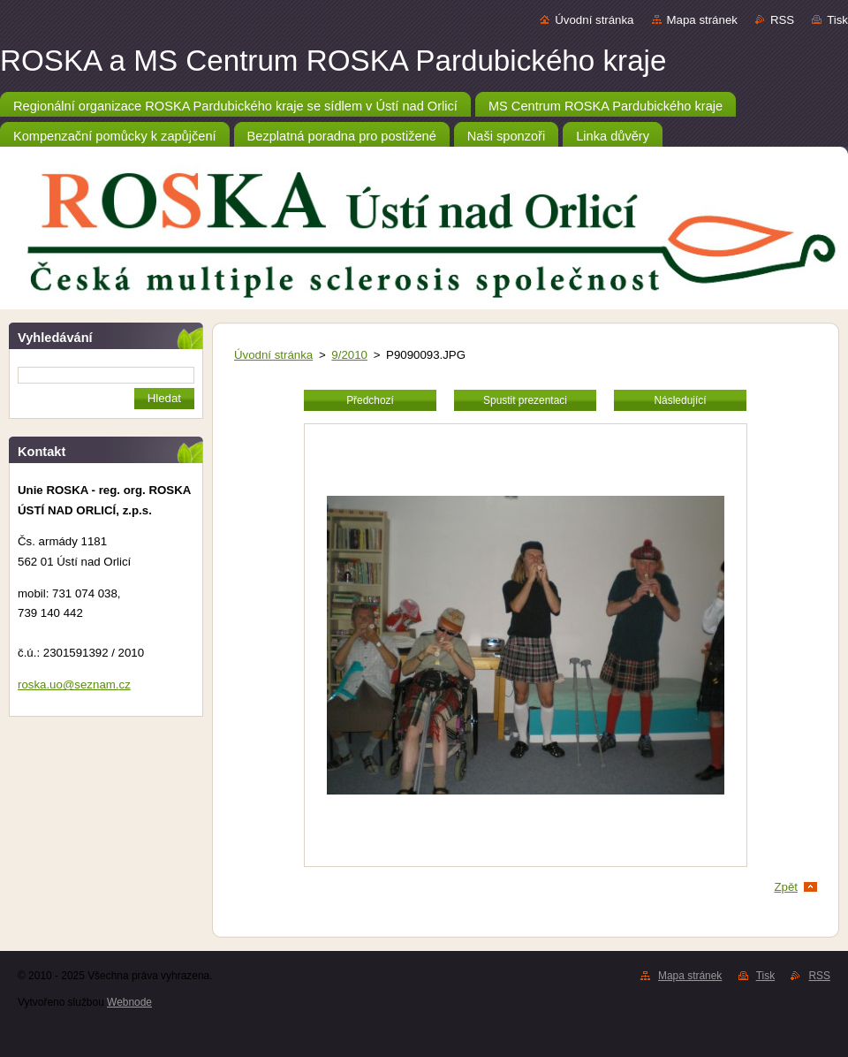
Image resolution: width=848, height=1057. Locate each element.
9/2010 (349, 354)
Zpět (786, 887)
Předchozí (370, 400)
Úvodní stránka (594, 20)
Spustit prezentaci (525, 400)
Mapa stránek (702, 20)
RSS (782, 20)
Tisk (837, 20)
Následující (680, 400)
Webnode (129, 1002)
